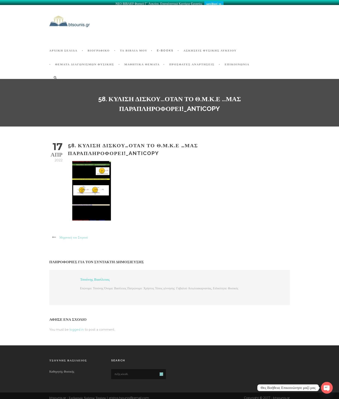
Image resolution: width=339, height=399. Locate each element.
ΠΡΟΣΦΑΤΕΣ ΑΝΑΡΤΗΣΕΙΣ (191, 62)
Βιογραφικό (99, 48)
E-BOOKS (165, 48)
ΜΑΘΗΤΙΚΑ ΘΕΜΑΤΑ (142, 62)
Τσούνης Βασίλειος (95, 277)
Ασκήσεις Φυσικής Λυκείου (210, 48)
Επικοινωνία (237, 62)
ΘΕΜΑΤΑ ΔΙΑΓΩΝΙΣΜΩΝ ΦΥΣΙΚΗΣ (84, 62)
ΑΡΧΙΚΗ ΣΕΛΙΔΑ (63, 48)
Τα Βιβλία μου (133, 48)
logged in (77, 328)
